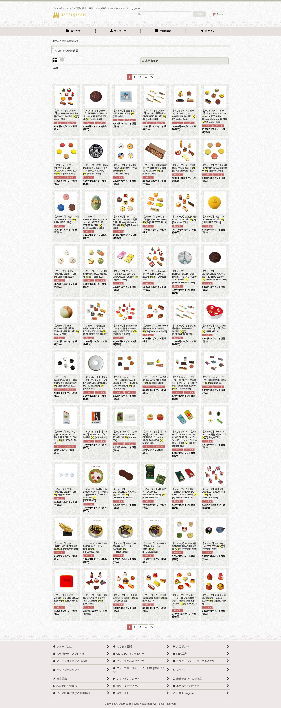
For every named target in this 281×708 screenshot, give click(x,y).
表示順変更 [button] (150, 60)
